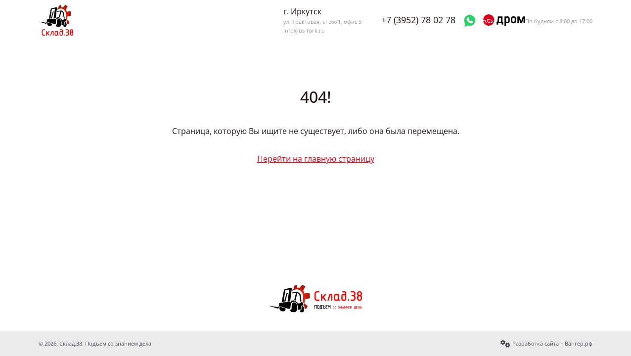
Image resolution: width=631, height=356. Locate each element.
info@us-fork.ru (304, 30)
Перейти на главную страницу (315, 158)
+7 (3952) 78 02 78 (418, 20)
